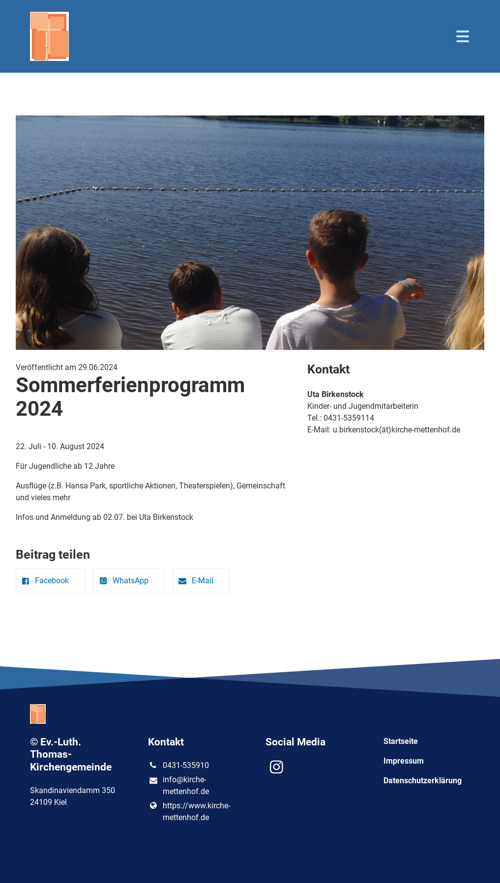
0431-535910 (178, 765)
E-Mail (195, 580)
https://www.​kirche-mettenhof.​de (189, 812)
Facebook (44, 580)
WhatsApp (122, 580)
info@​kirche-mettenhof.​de (178, 786)
